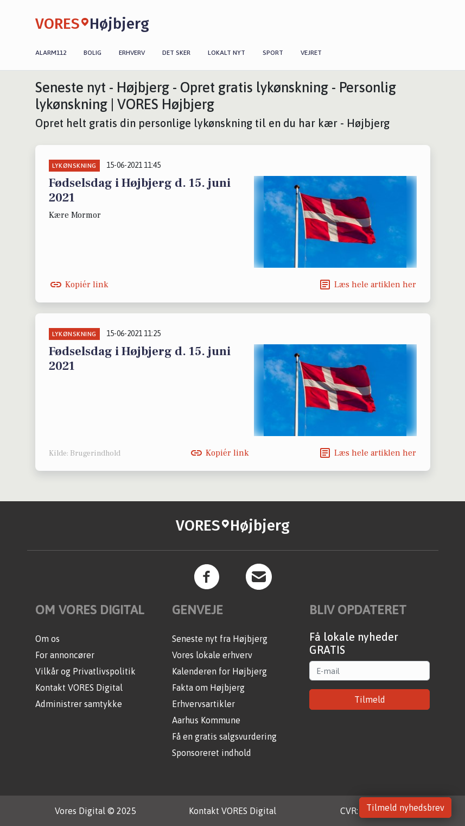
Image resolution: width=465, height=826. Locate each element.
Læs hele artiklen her (375, 284)
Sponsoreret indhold (211, 753)
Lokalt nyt (226, 52)
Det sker (176, 52)
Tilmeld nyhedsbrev (405, 807)
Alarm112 (50, 52)
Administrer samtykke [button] (78, 704)
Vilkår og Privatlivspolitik (85, 671)
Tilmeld (369, 699)
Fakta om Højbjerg (208, 687)
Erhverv (132, 52)
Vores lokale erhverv (212, 655)
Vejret (311, 52)
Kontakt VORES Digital (79, 687)
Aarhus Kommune (206, 720)
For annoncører (64, 655)
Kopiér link (86, 284)
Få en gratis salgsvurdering (224, 736)
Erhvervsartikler (203, 704)
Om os (47, 639)
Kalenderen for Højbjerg (219, 671)
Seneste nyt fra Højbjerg (219, 639)
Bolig (92, 52)
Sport (273, 52)
